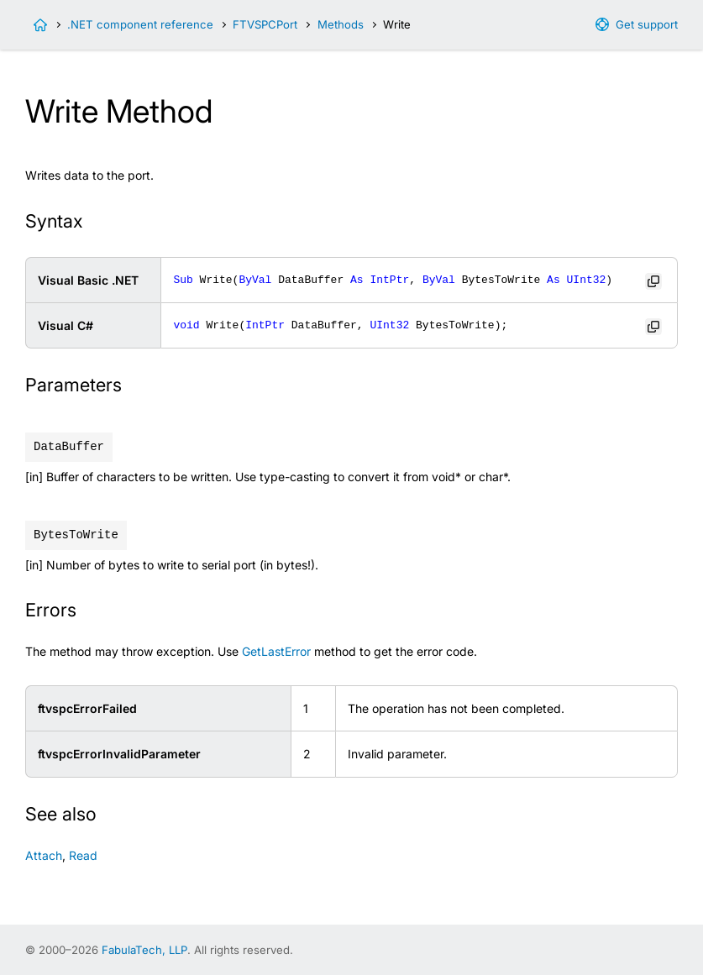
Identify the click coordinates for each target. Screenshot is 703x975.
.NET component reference (140, 24)
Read (83, 855)
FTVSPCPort (265, 24)
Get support (647, 24)
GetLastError (276, 651)
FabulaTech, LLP (144, 950)
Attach (43, 855)
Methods (340, 24)
